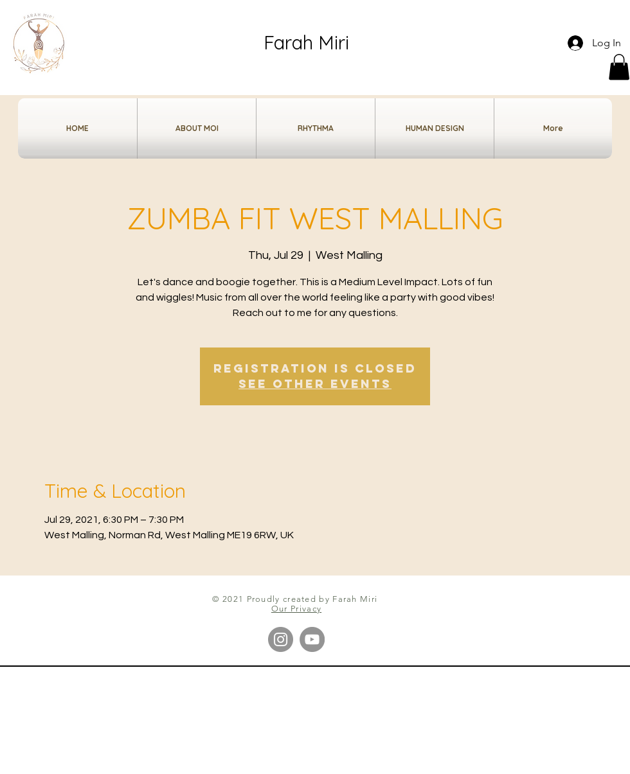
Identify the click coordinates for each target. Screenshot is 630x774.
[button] (619, 67)
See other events (315, 383)
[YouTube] (312, 639)
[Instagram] (280, 639)
